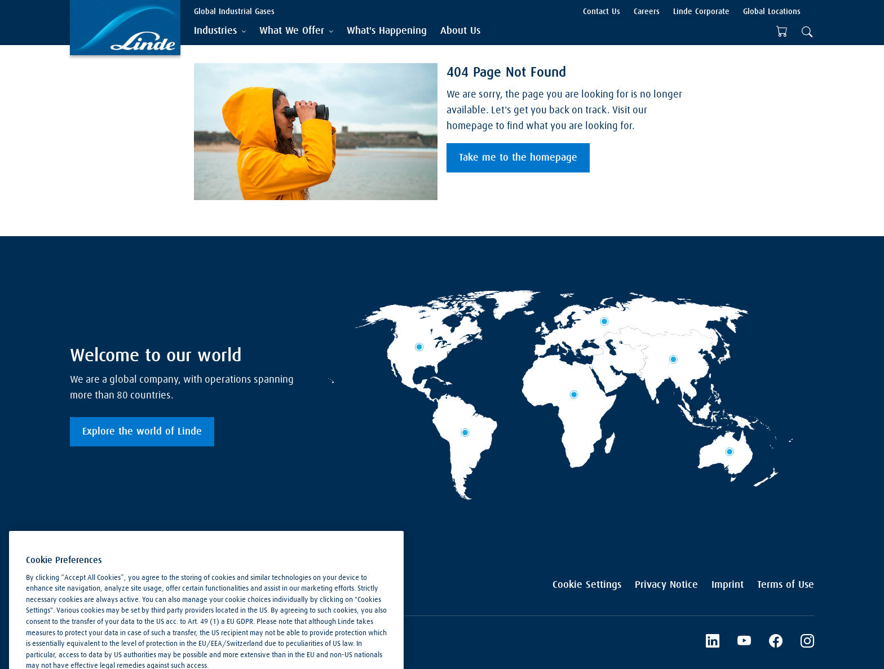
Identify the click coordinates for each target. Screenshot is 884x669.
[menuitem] (387, 31)
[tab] (220, 31)
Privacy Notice (666, 585)
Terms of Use (785, 585)
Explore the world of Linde (142, 432)
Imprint (727, 585)
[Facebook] (776, 642)
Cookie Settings (586, 585)
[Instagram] (807, 642)
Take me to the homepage (518, 158)
